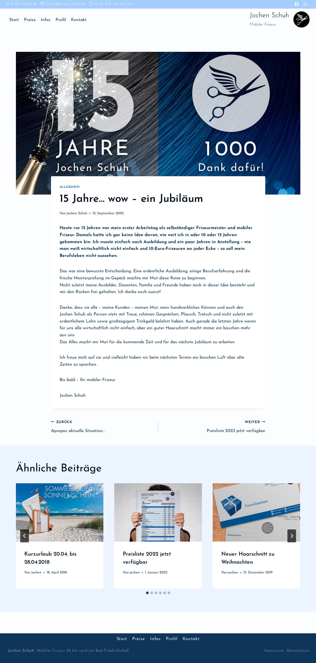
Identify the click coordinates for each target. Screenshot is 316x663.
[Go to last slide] (24, 535)
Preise (30, 20)
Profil (61, 20)
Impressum (274, 651)
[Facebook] (296, 4)
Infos (45, 20)
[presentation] (60, 512)
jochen (36, 572)
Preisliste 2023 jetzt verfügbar (213, 426)
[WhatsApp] (305, 4)
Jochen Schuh (76, 213)
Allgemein (70, 187)
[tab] (147, 592)
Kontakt (79, 20)
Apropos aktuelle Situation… (102, 426)
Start (14, 20)
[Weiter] (291, 535)
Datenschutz (298, 651)
